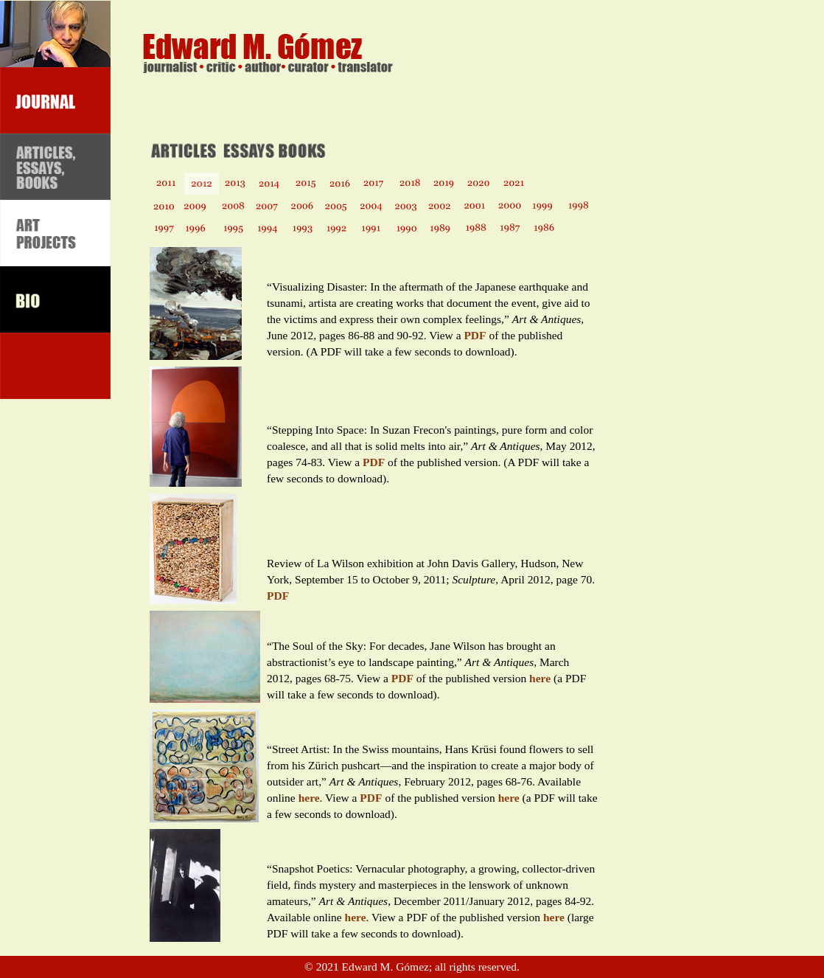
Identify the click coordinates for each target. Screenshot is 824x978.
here (540, 678)
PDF (475, 335)
